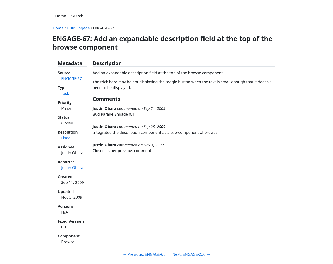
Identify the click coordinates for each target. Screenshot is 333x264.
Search (77, 15)
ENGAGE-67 (103, 28)
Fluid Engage (78, 28)
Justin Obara (72, 167)
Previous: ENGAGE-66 (144, 254)
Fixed (66, 137)
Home (60, 15)
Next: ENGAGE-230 (191, 254)
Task (65, 93)
